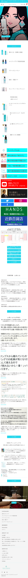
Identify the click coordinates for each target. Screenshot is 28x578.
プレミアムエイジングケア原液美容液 (9, 515)
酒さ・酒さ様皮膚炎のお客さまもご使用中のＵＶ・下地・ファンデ (14, 247)
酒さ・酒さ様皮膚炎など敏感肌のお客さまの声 (11, 539)
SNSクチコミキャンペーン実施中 (14, 250)
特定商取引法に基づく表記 (7, 557)
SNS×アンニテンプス (6, 543)
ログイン (3, 529)
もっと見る (14, 311)
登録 (14, 502)
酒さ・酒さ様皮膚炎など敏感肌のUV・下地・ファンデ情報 (13, 541)
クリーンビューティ (6, 517)
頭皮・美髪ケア (5, 519)
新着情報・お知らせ (6, 537)
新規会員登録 (4, 527)
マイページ (14, 46)
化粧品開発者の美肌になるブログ (8, 545)
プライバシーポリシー (6, 559)
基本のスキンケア (5, 513)
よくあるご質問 (5, 553)
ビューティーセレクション (7, 521)
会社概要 (3, 535)
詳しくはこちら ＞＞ (6, 36)
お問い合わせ (4, 555)
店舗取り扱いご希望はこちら (14, 256)
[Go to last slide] (10, 38)
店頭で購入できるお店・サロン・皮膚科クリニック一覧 (14, 253)
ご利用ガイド (14, 259)
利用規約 (3, 561)
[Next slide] (18, 38)
